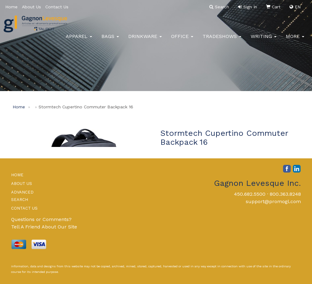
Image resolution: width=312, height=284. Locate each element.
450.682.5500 (249, 194)
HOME (17, 175)
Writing (264, 40)
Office (182, 40)
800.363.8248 (285, 194)
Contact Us (56, 6)
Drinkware (145, 40)
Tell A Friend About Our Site (44, 227)
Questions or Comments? (41, 219)
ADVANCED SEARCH (22, 196)
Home (11, 6)
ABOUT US (21, 183)
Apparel (79, 40)
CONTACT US (24, 208)
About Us (31, 6)
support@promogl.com (273, 201)
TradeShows (222, 40)
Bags (110, 40)
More (295, 40)
